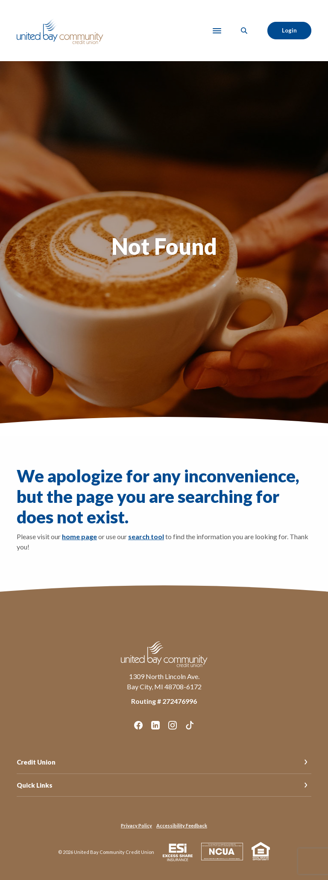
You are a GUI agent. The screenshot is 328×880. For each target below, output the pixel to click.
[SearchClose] (244, 30)
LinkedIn (155, 725)
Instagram (172, 725)
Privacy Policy (136, 825)
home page (79, 536)
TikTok (189, 725)
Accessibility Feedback (181, 825)
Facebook (138, 725)
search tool (146, 536)
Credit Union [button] (36, 762)
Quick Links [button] (35, 785)
